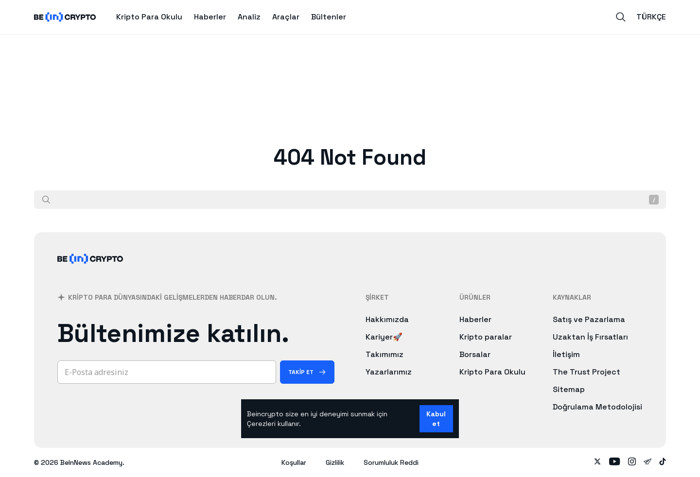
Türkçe (651, 17)
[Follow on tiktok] (662, 462)
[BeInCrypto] (90, 271)
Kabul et (436, 418)
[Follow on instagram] (632, 462)
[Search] (621, 17)
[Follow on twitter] (597, 462)
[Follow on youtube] (614, 462)
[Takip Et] (307, 372)
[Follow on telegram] (647, 462)
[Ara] (46, 199)
